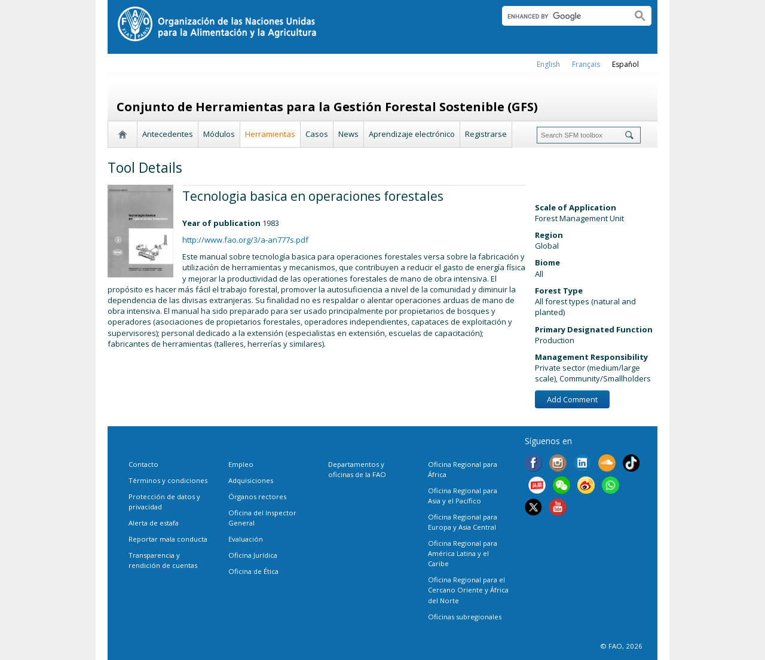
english (548, 64)
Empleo (240, 464)
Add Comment (572, 399)
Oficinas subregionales (464, 616)
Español (625, 64)
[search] (562, 16)
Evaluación (245, 538)
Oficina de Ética (253, 571)
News (348, 134)
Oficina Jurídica (252, 555)
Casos (316, 134)
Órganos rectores (257, 496)
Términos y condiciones (167, 480)
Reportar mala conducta (167, 538)
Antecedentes (167, 134)
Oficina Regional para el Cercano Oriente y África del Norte (468, 589)
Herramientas (270, 134)
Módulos (219, 134)
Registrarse (486, 134)
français (586, 64)
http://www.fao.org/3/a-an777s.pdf (245, 239)
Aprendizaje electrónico (412, 134)
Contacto (143, 464)
